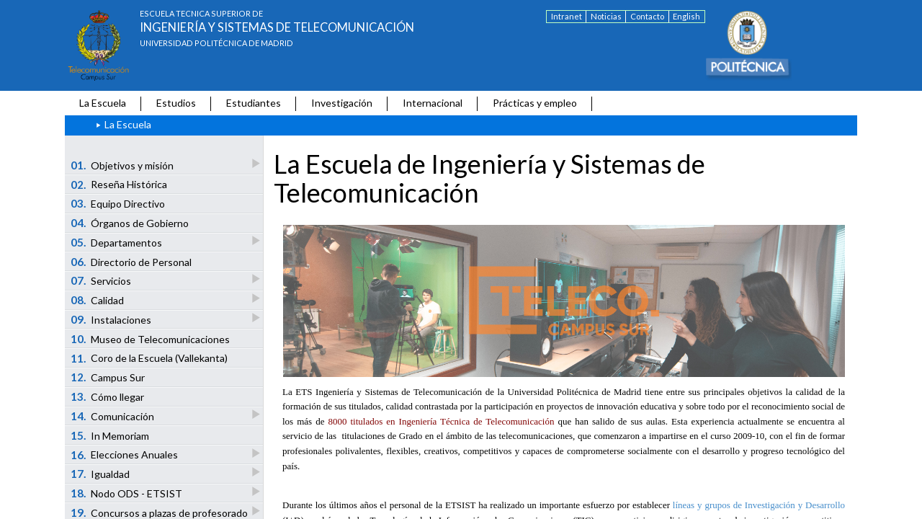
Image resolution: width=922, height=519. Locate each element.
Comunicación (113, 415)
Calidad (98, 299)
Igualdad (101, 473)
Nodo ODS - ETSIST (127, 493)
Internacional (432, 103)
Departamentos (117, 242)
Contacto (647, 16)
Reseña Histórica (119, 184)
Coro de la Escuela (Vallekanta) (149, 358)
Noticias (606, 16)
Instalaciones (112, 319)
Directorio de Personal (131, 261)
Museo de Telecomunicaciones (150, 338)
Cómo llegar (108, 396)
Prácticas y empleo (535, 103)
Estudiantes (253, 103)
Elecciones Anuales (125, 454)
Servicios (102, 280)
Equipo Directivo (118, 203)
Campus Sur (108, 377)
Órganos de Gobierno (130, 222)
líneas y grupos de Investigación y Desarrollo (759, 505)
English (686, 16)
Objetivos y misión (123, 165)
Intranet (566, 16)
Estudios (176, 103)
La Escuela (102, 103)
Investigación (341, 103)
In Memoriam (110, 435)
